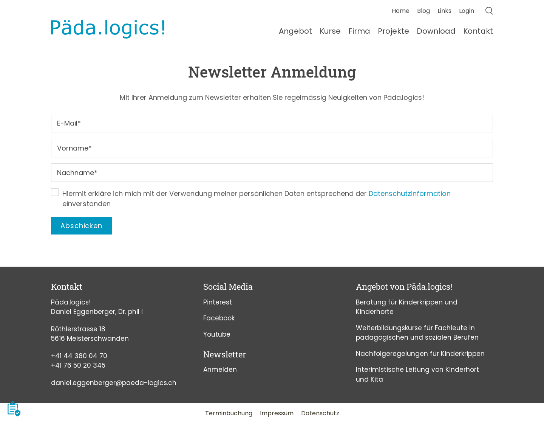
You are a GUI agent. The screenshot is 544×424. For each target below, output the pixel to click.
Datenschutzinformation (410, 193)
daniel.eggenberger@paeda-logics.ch (113, 382)
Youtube (216, 334)
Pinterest (217, 302)
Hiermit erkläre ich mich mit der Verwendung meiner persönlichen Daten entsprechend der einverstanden (256, 198)
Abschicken (81, 225)
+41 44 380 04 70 (79, 355)
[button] (14, 409)
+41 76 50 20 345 (78, 365)
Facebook (219, 318)
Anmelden (220, 369)
